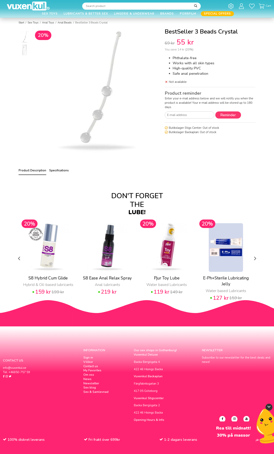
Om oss (88, 375)
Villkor (88, 362)
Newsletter (91, 383)
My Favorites (92, 370)
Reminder (228, 115)
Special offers (217, 14)
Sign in (88, 358)
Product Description (32, 170)
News (87, 379)
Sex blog (89, 388)
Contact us (90, 366)
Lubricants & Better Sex (86, 14)
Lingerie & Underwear (134, 14)
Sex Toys (50, 14)
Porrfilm (188, 14)
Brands (167, 14)
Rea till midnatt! (233, 428)
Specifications (59, 170)
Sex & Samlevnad (95, 392)
